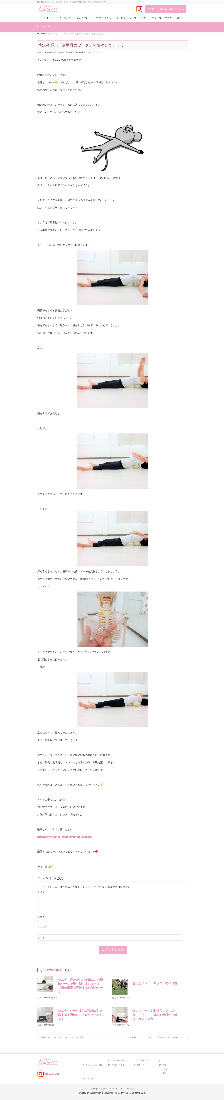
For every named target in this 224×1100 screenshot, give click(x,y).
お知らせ (89, 1078)
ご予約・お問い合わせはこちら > (165, 9)
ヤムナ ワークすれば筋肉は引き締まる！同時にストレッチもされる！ (80, 1018)
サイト (41, 941)
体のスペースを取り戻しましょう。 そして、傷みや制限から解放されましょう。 (154, 1018)
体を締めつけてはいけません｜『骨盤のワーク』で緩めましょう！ (159, 1041)
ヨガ (164, 1060)
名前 (40, 920)
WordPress (95, 1093)
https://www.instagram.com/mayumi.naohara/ (64, 836)
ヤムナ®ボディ (117, 1060)
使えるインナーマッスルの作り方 (154, 987)
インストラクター (118, 1065)
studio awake (107, 1089)
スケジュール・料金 (94, 1065)
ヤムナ (101, 52)
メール (41, 931)
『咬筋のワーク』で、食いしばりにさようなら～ (60, 1041)
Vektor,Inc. (129, 1093)
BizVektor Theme (112, 1093)
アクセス (140, 1065)
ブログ (95, 52)
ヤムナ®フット (143, 1060)
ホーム (88, 1060)
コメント (42, 891)
